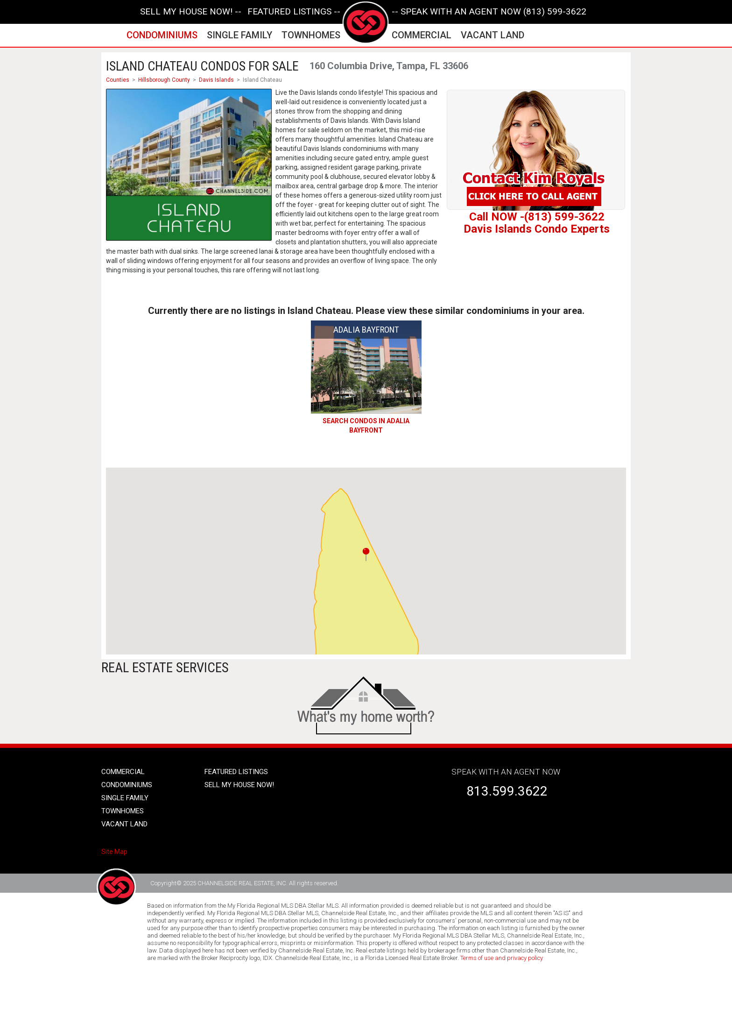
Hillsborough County (164, 80)
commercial (421, 35)
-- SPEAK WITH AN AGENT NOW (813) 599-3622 (489, 11)
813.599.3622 (507, 791)
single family (239, 35)
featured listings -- (293, 11)
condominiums (162, 35)
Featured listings (236, 772)
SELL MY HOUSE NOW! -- (190, 11)
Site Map (114, 851)
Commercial (123, 772)
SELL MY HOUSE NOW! (239, 785)
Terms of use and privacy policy (501, 957)
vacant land (492, 35)
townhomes (311, 35)
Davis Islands (216, 80)
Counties (117, 80)
